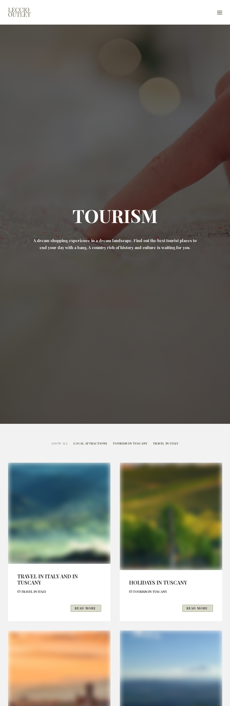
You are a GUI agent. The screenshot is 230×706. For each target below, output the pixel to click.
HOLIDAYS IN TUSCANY (158, 582)
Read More (86, 608)
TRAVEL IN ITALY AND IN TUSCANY (47, 579)
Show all (59, 443)
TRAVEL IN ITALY (166, 443)
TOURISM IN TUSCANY (130, 443)
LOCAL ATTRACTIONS (90, 443)
